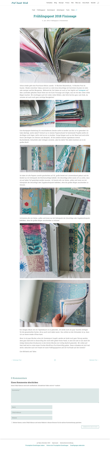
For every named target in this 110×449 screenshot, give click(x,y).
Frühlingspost (41, 10)
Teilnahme (49, 3)
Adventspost (60, 10)
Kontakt (93, 3)
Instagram (82, 90)
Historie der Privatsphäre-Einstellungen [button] (57, 445)
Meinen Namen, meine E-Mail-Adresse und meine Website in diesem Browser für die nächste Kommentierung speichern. (47, 422)
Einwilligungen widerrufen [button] (77, 445)
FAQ (72, 3)
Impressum (55, 443)
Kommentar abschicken (90, 427)
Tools (67, 10)
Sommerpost (51, 10)
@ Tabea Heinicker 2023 (43, 443)
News (73, 10)
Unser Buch (85, 3)
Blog (55, 3)
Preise (67, 3)
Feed (33, 10)
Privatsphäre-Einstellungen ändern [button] (35, 445)
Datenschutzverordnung (66, 443)
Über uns (78, 3)
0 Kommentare (64, 20)
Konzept (61, 3)
